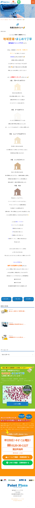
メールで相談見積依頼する (18, 457)
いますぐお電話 (17, 403)
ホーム (2, 19)
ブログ (14, 19)
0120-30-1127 (20, 445)
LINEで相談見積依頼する (19, 463)
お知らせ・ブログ (8, 19)
